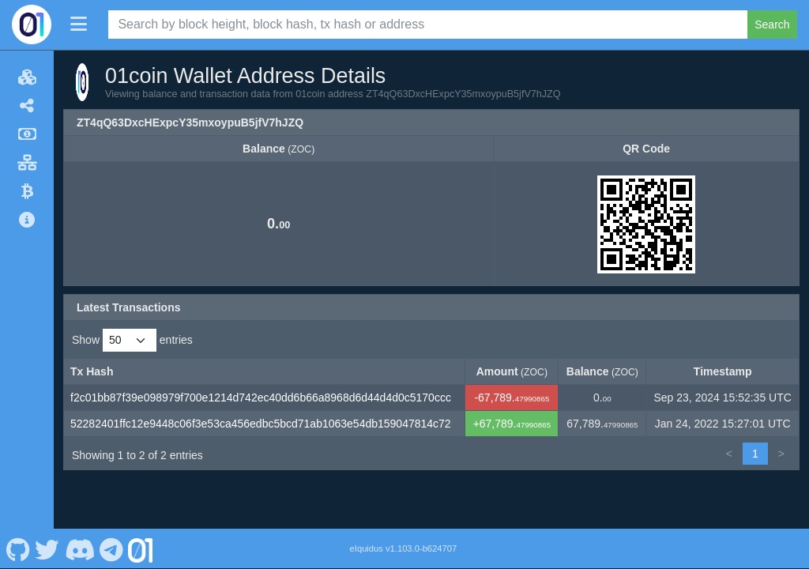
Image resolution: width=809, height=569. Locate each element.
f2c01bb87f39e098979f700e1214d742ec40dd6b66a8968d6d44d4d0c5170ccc (260, 397)
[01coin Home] (31, 24)
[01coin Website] (140, 548)
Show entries (132, 340)
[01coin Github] (18, 548)
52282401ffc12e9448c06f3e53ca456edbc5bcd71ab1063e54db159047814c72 (260, 423)
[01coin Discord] (79, 548)
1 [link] (755, 453)
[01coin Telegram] (112, 548)
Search (771, 24)
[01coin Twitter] (47, 548)
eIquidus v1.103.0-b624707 (403, 548)
